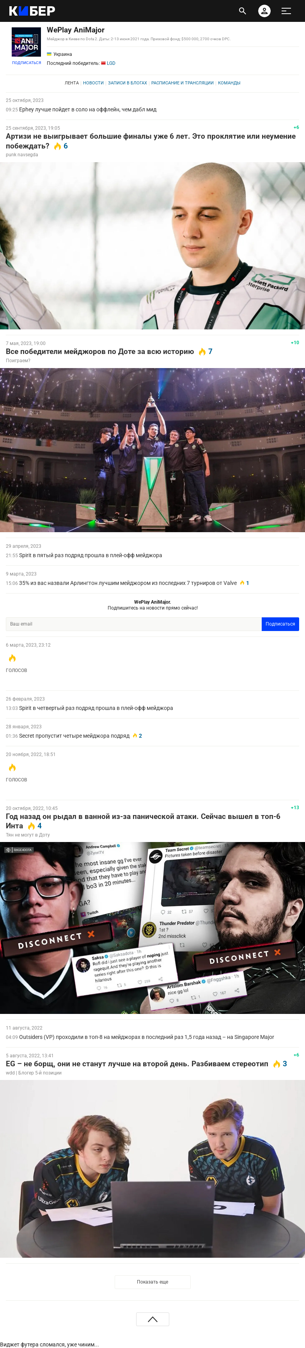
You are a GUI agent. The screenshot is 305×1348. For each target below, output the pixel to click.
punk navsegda (22, 154)
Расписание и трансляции (182, 83)
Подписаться (26, 63)
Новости (93, 83)
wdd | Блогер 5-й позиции (34, 1073)
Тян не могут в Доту (28, 835)
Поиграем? (18, 360)
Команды (229, 83)
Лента (72, 83)
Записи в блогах (127, 83)
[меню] (286, 11)
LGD (108, 63)
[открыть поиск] (242, 11)
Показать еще (152, 1282)
